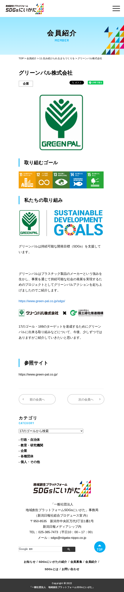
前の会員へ (37, 399)
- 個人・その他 (29, 462)
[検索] (40, 549)
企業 (26, 83)
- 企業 (23, 451)
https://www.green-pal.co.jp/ (38, 374)
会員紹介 (91, 561)
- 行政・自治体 (29, 440)
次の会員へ (85, 399)
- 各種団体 (26, 456)
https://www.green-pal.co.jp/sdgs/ (42, 301)
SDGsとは (52, 569)
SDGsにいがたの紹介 (53, 561)
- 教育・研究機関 (31, 445)
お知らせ (29, 561)
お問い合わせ (70, 569)
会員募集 (76, 561)
